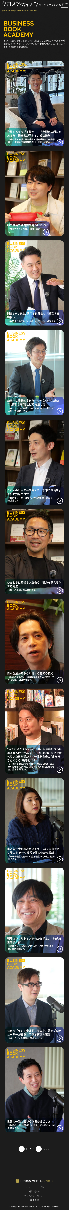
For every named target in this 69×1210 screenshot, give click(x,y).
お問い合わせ (34, 1191)
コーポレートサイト (34, 1187)
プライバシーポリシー (34, 1195)
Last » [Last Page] (46, 1149)
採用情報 (34, 1200)
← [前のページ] (21, 1149)
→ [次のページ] (38, 1149)
